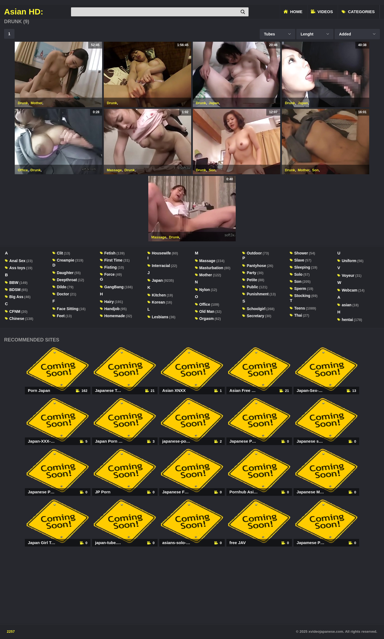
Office (23, 170)
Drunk (23, 103)
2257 (11, 631)
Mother (36, 103)
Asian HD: (23, 12)
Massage (114, 170)
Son (212, 170)
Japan (214, 103)
